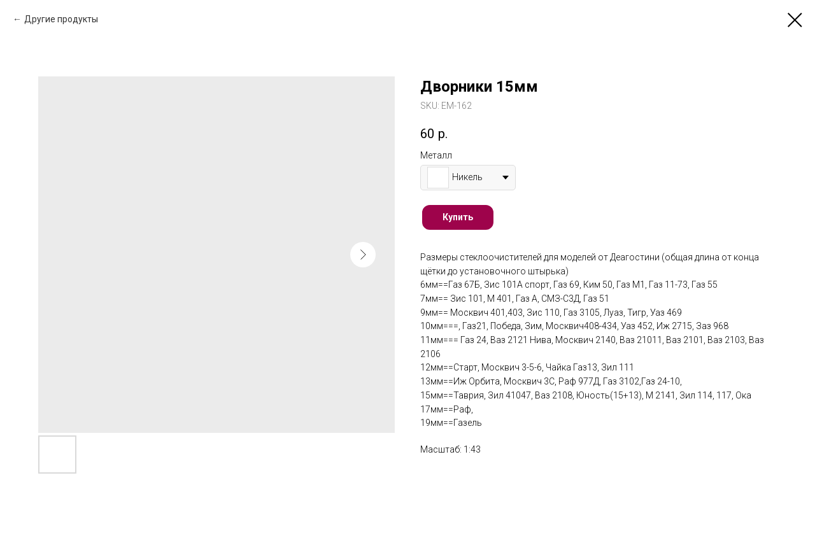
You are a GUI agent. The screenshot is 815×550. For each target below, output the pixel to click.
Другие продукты (61, 19)
